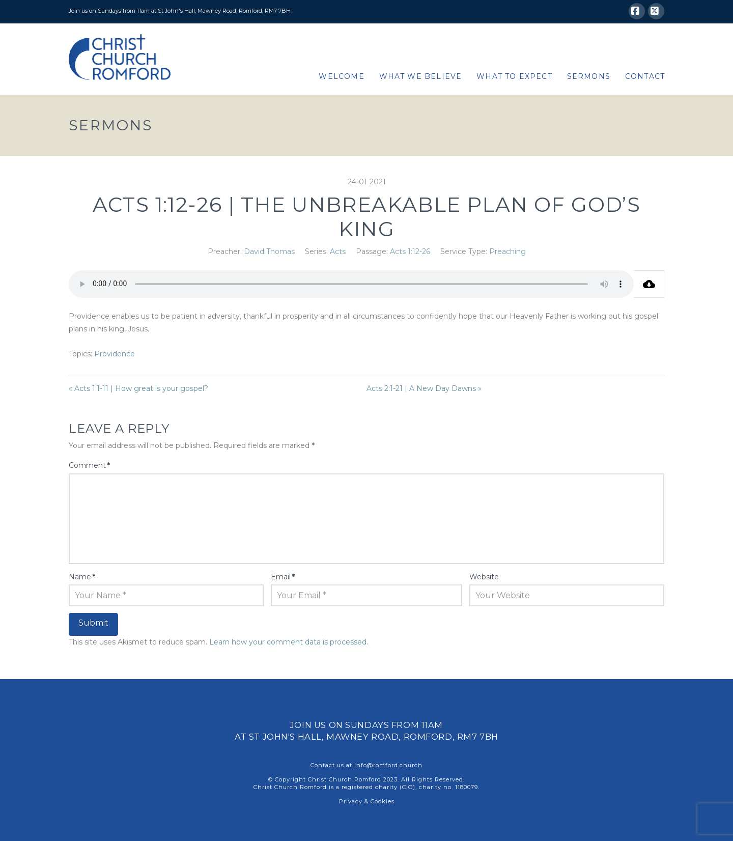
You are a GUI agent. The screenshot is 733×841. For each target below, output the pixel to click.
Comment (89, 465)
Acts (338, 251)
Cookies (382, 801)
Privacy (350, 801)
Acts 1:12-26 (410, 251)
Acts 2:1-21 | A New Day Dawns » (424, 388)
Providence (114, 353)
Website (484, 576)
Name (82, 576)
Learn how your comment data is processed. (288, 642)
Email (283, 576)
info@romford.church (388, 765)
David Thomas (269, 251)
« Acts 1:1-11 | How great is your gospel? (138, 388)
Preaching (507, 251)
